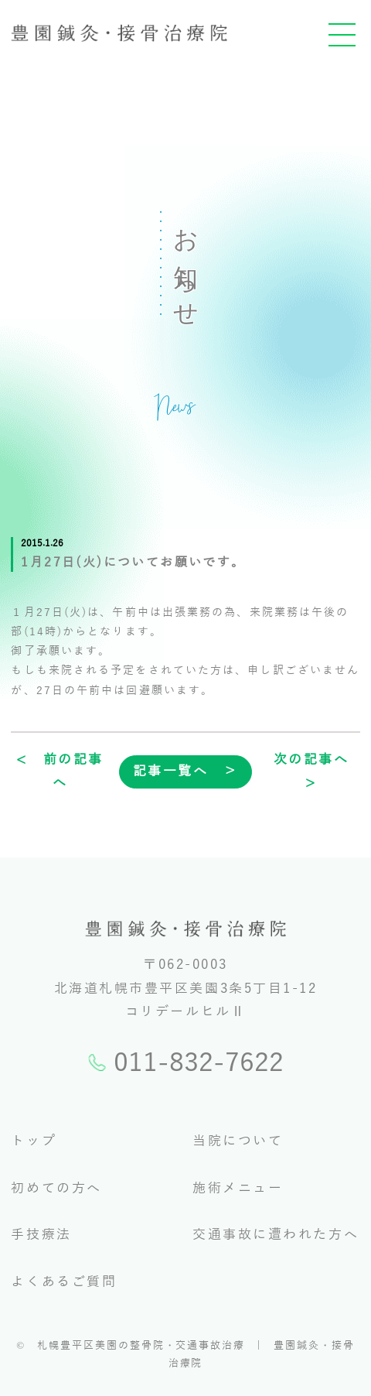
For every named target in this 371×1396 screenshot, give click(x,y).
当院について (237, 1141)
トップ (33, 1141)
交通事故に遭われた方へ (275, 1234)
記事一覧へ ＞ (186, 771)
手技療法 (41, 1234)
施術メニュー (237, 1188)
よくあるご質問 (64, 1282)
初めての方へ (56, 1188)
